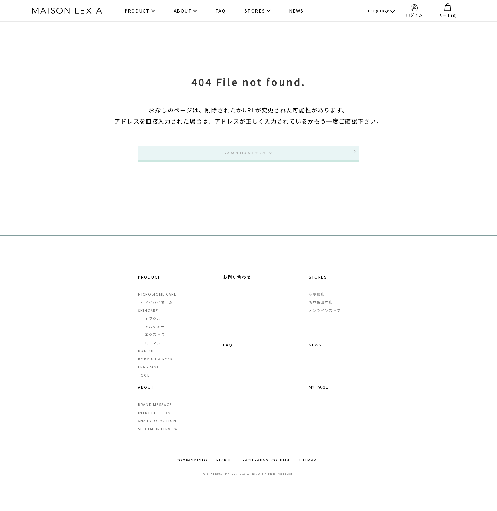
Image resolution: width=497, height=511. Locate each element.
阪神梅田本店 (321, 309)
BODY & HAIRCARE (156, 366)
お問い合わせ (237, 284)
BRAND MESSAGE (155, 412)
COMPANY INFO (192, 467)
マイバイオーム (157, 309)
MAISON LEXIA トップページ (248, 156)
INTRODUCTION (154, 420)
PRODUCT (137, 11)
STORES (254, 11)
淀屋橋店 (317, 301)
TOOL (144, 382)
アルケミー (153, 334)
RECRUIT (225, 467)
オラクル (151, 325)
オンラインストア (325, 317)
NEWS (296, 11)
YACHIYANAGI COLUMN (266, 467)
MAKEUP (146, 358)
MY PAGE (319, 395)
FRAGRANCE (150, 374)
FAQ (220, 11)
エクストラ (153, 342)
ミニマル (151, 350)
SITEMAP (307, 467)
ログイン (414, 10)
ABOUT (183, 11)
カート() (448, 10)
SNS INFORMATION (157, 428)
